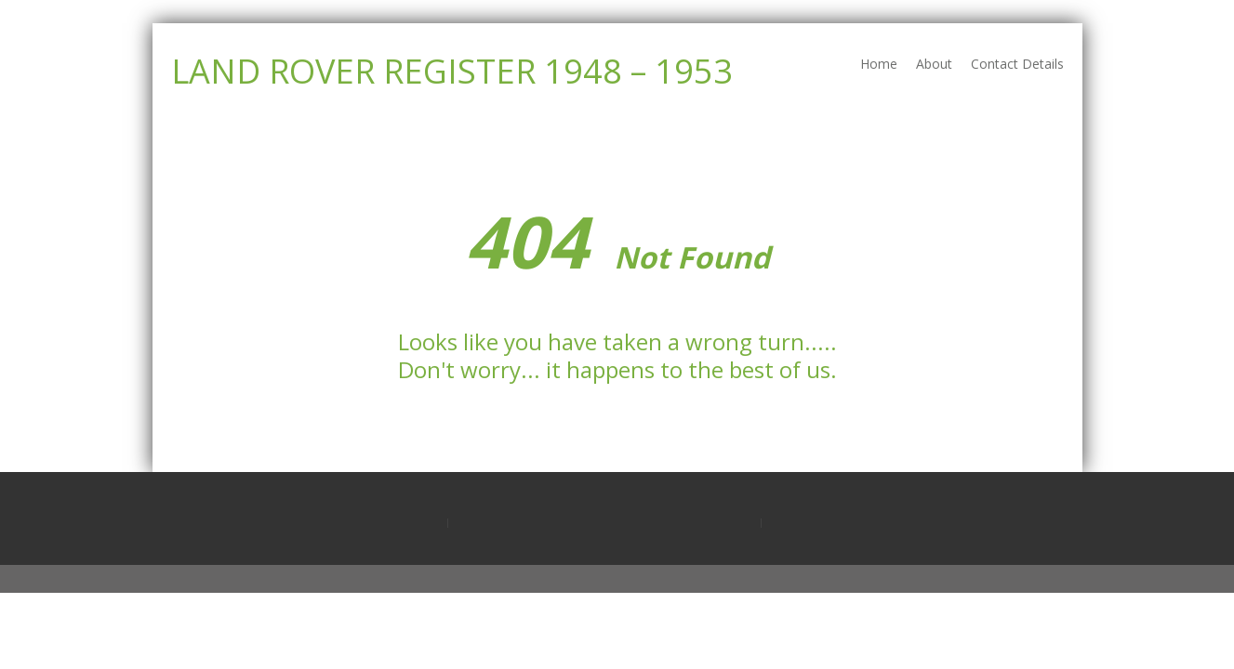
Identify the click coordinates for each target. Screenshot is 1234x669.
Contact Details (1017, 63)
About (934, 63)
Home (878, 63)
